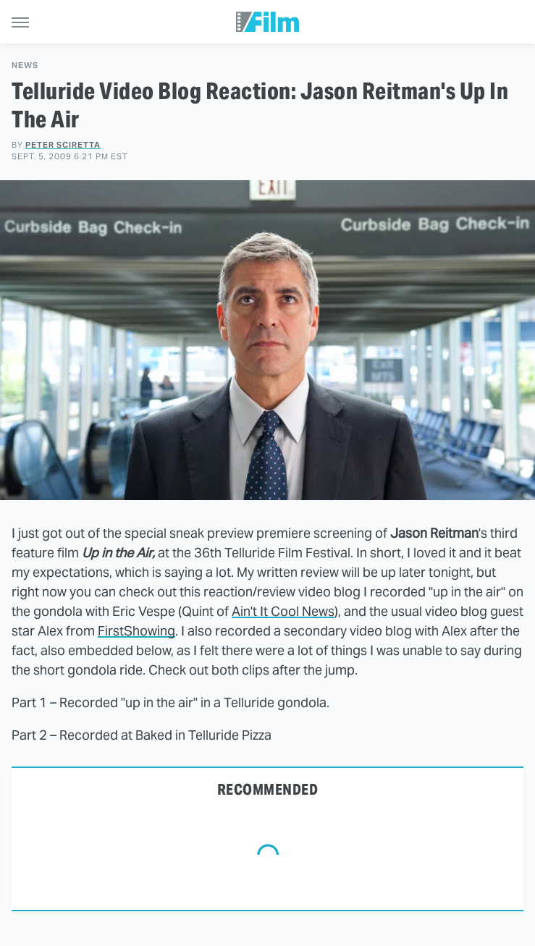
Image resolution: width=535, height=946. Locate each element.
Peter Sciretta (63, 145)
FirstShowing (136, 630)
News (25, 65)
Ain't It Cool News (283, 611)
